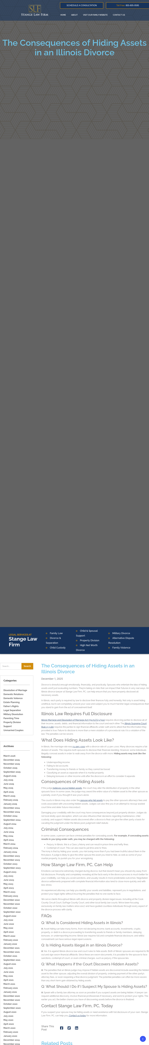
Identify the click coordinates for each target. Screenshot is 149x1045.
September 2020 (12, 1008)
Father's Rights (11, 706)
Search (27, 666)
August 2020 (9, 1012)
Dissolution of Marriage (15, 690)
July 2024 (8, 828)
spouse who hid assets (91, 800)
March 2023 (9, 892)
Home (63, 15)
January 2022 (10, 944)
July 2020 (8, 1016)
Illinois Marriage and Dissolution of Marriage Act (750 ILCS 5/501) (73, 720)
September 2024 (12, 820)
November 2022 (11, 904)
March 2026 (9, 756)
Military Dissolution (13, 714)
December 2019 (11, 1040)
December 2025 (11, 760)
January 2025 (10, 804)
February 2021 (10, 988)
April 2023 (8, 888)
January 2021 (10, 992)
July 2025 (8, 780)
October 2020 (10, 1004)
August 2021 (9, 964)
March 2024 (9, 844)
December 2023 (11, 856)
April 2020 (8, 1024)
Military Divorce (121, 633)
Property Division (89, 640)
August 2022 (9, 916)
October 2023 (10, 864)
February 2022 (10, 940)
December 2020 (11, 996)
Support (7, 726)
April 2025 (8, 792)
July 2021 (8, 968)
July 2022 (8, 920)
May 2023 (8, 884)
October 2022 (10, 908)
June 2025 (8, 784)
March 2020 (9, 1028)
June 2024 (8, 832)
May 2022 (8, 928)
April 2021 (8, 980)
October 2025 (10, 768)
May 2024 (8, 836)
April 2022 (8, 932)
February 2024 (10, 848)
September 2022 (12, 912)
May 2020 (8, 1020)
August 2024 (9, 824)
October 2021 (10, 956)
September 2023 (12, 868)
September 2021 (11, 960)
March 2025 (9, 796)
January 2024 (10, 852)
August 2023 (9, 872)
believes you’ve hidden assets (67, 788)
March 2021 (9, 984)
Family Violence (121, 647)
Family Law (56, 633)
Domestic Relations (13, 694)
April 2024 (8, 840)
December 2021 (11, 948)
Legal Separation (12, 710)
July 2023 (8, 876)
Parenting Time (11, 718)
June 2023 (8, 880)
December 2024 (11, 808)
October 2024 (10, 816)
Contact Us (119, 15)
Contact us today (77, 1015)
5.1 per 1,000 (78, 746)
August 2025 (9, 776)
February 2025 (10, 800)
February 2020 (10, 1032)
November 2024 (11, 812)
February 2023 (10, 896)
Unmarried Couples (13, 730)
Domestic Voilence (13, 698)
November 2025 (11, 764)
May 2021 (8, 976)
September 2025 (12, 772)
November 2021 (11, 952)
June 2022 (8, 924)
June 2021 (8, 972)
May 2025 (8, 788)
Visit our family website (95, 15)
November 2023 (11, 860)
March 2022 (9, 936)
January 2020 (10, 1036)
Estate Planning (11, 702)
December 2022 (11, 900)
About (74, 15)
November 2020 (11, 1000)
